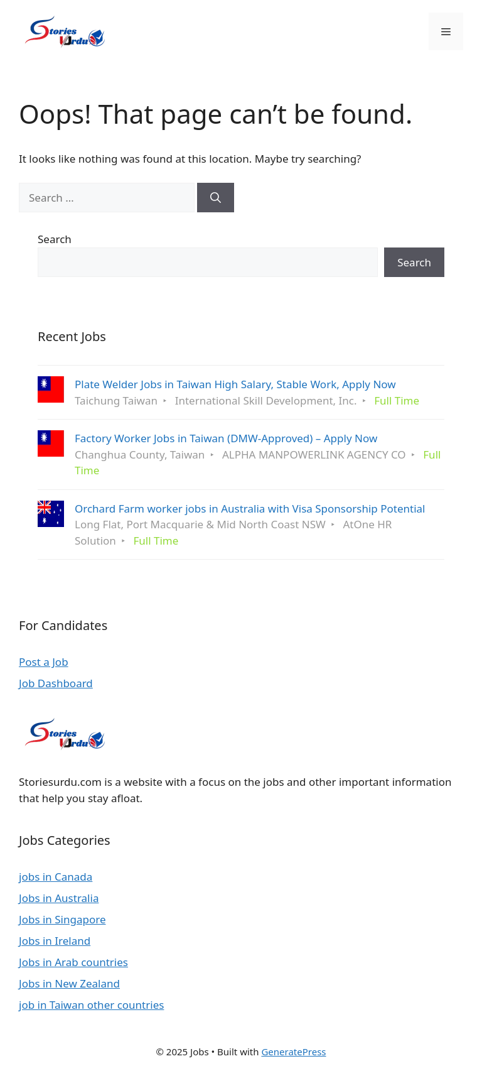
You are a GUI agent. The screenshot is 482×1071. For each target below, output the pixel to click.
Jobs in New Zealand (69, 983)
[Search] (215, 198)
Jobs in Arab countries (73, 962)
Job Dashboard (56, 683)
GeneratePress (293, 1051)
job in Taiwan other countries (91, 1005)
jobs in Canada (55, 876)
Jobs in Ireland (54, 940)
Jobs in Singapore (62, 919)
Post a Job (43, 662)
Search (55, 239)
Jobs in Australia (59, 898)
